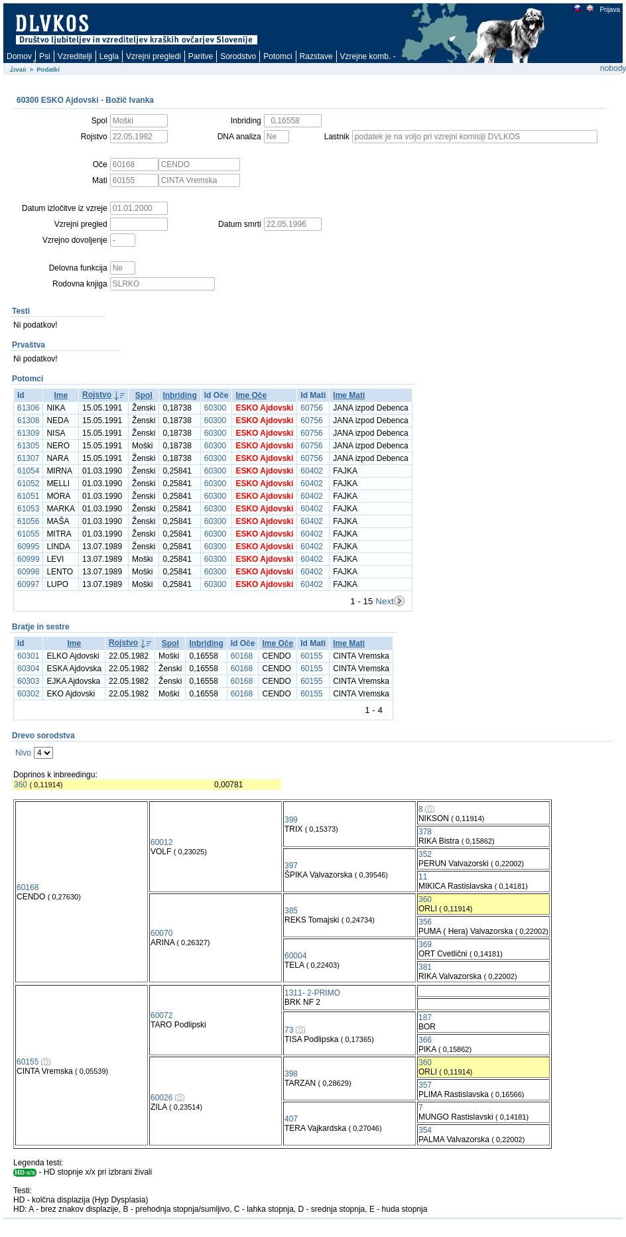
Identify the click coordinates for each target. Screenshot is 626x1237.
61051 (28, 496)
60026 (161, 1097)
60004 (295, 955)
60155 (311, 656)
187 (425, 1017)
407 (291, 1119)
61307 (28, 458)
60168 (242, 656)
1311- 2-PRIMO (312, 993)
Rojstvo (96, 394)
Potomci (277, 56)
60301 (28, 656)
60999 (28, 559)
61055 (28, 534)
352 (425, 854)
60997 (28, 584)
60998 (28, 571)
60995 (28, 546)
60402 (311, 471)
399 (291, 819)
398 (291, 1073)
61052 (28, 483)
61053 (28, 508)
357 (425, 1085)
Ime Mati (349, 395)
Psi (44, 56)
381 (425, 967)
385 (291, 910)
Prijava (609, 9)
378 (425, 831)
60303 (28, 681)
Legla (109, 56)
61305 (28, 445)
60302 (28, 693)
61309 (28, 433)
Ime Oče (251, 395)
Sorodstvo (238, 56)
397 (291, 865)
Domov (19, 56)
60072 (161, 1015)
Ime (61, 395)
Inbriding (179, 395)
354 (425, 1130)
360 (20, 784)
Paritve (200, 56)
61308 (28, 420)
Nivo (23, 752)
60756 (311, 408)
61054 (28, 471)
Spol (144, 395)
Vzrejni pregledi (153, 56)
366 (425, 1040)
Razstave (316, 56)
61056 (28, 521)
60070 (161, 933)
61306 (28, 408)
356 (425, 922)
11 (422, 876)
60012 (161, 842)
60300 (215, 408)
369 (425, 944)
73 (288, 1030)
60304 (28, 668)
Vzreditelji (75, 56)
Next (384, 601)
